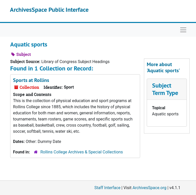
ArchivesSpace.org (149, 187)
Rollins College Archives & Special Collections (81, 152)
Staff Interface (107, 187)
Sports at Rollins (31, 80)
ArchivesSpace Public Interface (49, 10)
